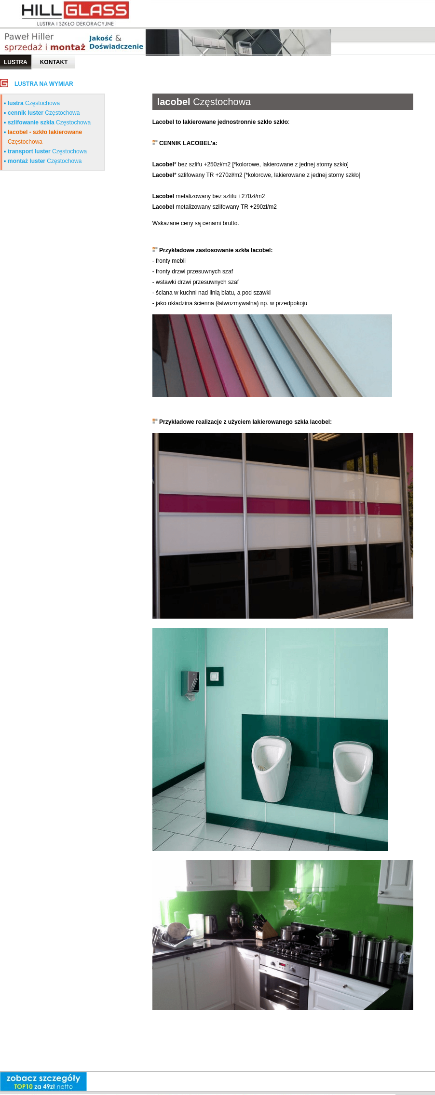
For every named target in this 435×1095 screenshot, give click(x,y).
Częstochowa (34, 103)
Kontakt (54, 62)
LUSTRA (15, 62)
